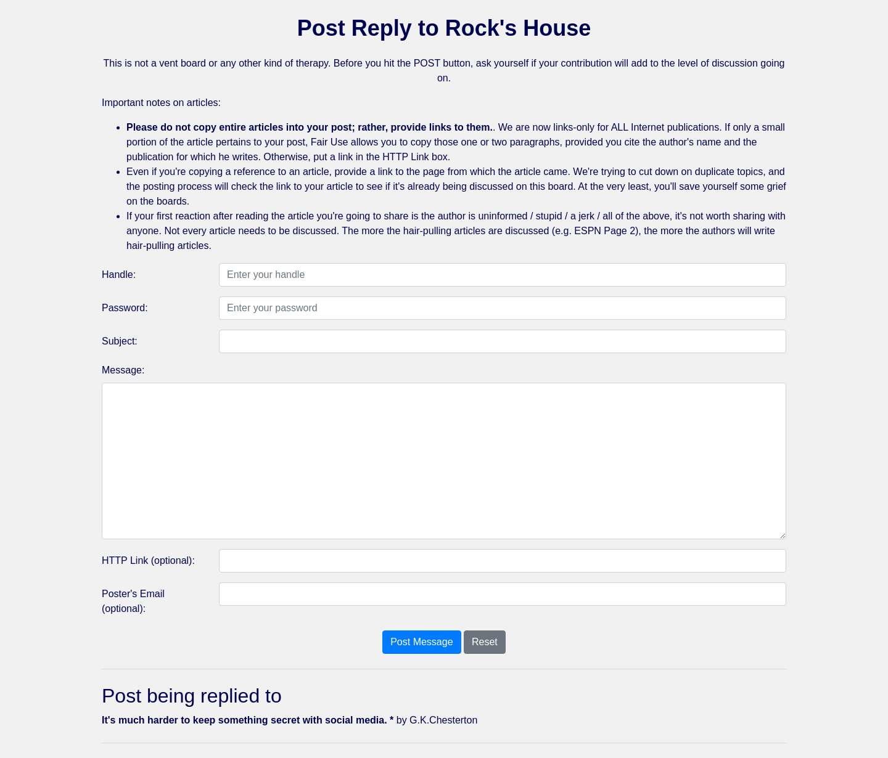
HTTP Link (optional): (148, 560)
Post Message (421, 642)
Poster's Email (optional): (133, 601)
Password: (125, 308)
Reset (485, 642)
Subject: (120, 341)
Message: (123, 370)
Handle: (119, 274)
